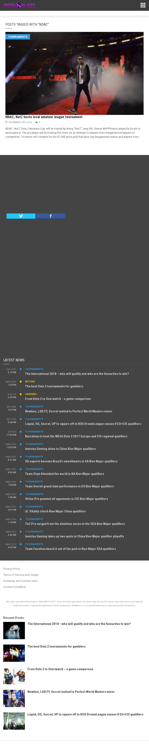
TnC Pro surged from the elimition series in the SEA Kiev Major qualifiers (75, 524)
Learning (31, 394)
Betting (30, 381)
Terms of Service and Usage (20, 574)
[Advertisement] (74, 185)
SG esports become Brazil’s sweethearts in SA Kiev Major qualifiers (71, 461)
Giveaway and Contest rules (20, 580)
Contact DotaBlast (14, 586)
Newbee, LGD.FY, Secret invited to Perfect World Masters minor (68, 411)
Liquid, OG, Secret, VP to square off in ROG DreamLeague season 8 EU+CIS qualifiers (83, 424)
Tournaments (17, 36)
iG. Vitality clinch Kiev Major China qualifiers (55, 511)
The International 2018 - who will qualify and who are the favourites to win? (79, 624)
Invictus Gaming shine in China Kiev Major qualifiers (60, 449)
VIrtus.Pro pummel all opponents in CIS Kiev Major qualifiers (66, 499)
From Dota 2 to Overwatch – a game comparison (58, 399)
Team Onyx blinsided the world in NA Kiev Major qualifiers (64, 474)
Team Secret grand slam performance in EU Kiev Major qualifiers (69, 486)
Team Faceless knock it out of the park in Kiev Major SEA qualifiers (70, 549)
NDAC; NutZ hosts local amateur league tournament (43, 117)
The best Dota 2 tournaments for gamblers (54, 386)
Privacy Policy (11, 568)
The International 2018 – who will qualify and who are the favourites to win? (77, 374)
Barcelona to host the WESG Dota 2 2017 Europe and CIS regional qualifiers (76, 436)
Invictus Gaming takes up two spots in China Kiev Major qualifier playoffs (74, 536)
